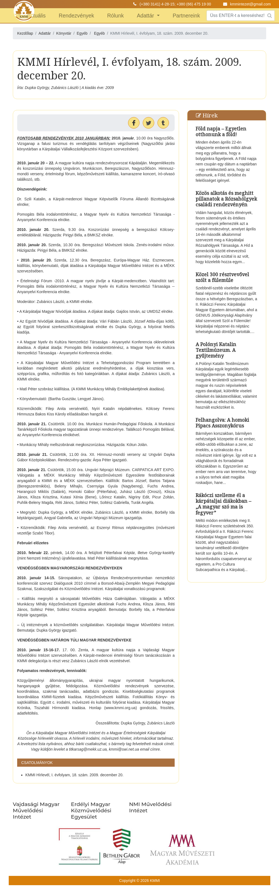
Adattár (146, 16)
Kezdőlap (25, 33)
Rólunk (115, 16)
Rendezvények (76, 16)
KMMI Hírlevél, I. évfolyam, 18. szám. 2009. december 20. (74, 775)
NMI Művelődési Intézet (150, 807)
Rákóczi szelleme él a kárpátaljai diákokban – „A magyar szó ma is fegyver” (223, 504)
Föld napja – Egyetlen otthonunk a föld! (221, 131)
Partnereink (186, 16)
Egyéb (99, 33)
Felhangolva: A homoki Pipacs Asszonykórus (222, 423)
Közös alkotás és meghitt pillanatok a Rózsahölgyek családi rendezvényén (226, 199)
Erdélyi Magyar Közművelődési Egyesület (91, 810)
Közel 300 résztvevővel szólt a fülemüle (222, 277)
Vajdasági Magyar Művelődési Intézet (36, 810)
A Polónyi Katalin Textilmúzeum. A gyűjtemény (216, 350)
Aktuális (36, 16)
